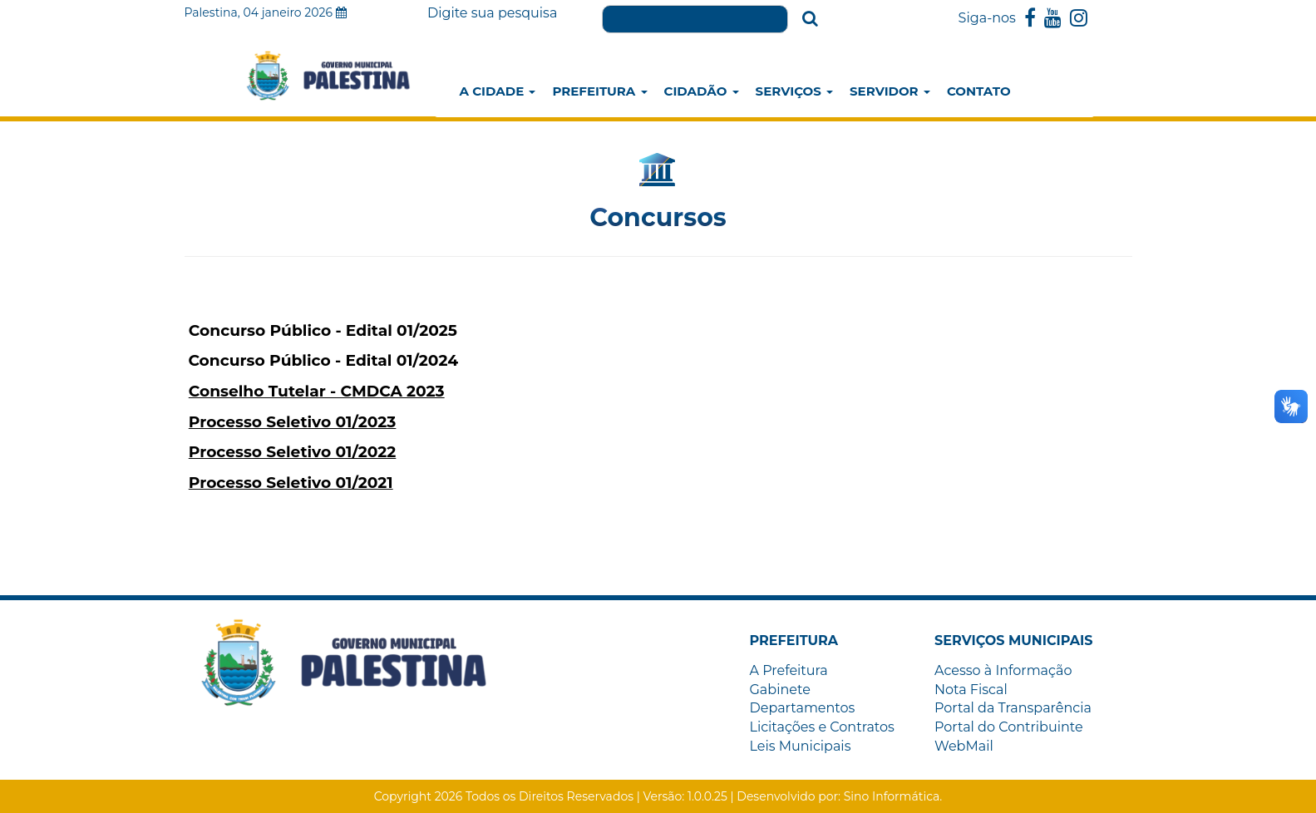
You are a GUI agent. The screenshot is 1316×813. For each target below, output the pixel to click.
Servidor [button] (890, 91)
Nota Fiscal (971, 689)
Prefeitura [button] (599, 91)
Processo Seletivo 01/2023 (293, 421)
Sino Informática (892, 796)
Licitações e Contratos (822, 727)
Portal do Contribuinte (1008, 727)
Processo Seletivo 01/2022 (293, 451)
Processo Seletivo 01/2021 (291, 482)
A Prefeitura (789, 670)
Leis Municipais (800, 746)
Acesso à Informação (1003, 670)
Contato (979, 91)
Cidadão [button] (701, 91)
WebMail (963, 746)
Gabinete (780, 689)
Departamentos (802, 708)
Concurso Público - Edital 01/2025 (323, 330)
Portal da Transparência (1013, 708)
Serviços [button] (794, 91)
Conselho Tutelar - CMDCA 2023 (317, 391)
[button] (794, 640)
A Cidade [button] (498, 91)
